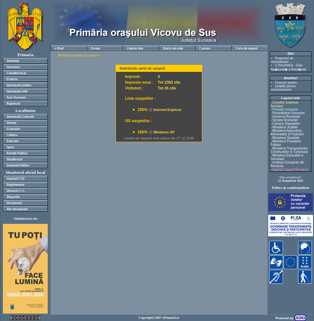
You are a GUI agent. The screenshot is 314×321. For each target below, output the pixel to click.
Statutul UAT (15, 178)
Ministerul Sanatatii (285, 137)
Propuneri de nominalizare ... (281, 59)
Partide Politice (17, 153)
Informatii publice (18, 85)
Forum (95, 48)
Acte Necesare (16, 97)
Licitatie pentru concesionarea (283, 87)
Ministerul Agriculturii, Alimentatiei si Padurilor (287, 132)
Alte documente (17, 209)
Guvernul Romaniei (286, 116)
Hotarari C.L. (15, 190)
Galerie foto (135, 48)
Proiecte (12, 79)
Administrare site (25, 218)
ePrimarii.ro (170, 317)
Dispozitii (13, 197)
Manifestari (14, 159)
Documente (14, 203)
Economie (13, 129)
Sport (10, 147)
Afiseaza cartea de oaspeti (79, 55)
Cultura (11, 135)
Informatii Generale (20, 116)
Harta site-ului (173, 48)
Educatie (12, 141)
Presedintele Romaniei (288, 113)
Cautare (205, 48)
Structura (13, 67)
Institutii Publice (17, 165)
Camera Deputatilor (286, 123)
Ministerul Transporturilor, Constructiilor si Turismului (289, 150)
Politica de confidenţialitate (291, 188)
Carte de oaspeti (246, 48)
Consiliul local (16, 73)
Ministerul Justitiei (285, 127)
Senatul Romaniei (285, 120)
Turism (11, 122)
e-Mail (58, 48)
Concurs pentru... (287, 82)
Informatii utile (17, 91)
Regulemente (15, 184)
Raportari (13, 103)
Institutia (12, 61)
